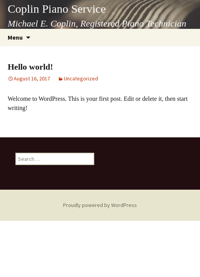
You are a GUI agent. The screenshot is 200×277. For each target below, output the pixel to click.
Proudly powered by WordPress (100, 205)
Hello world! (30, 67)
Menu (15, 37)
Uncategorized (81, 78)
